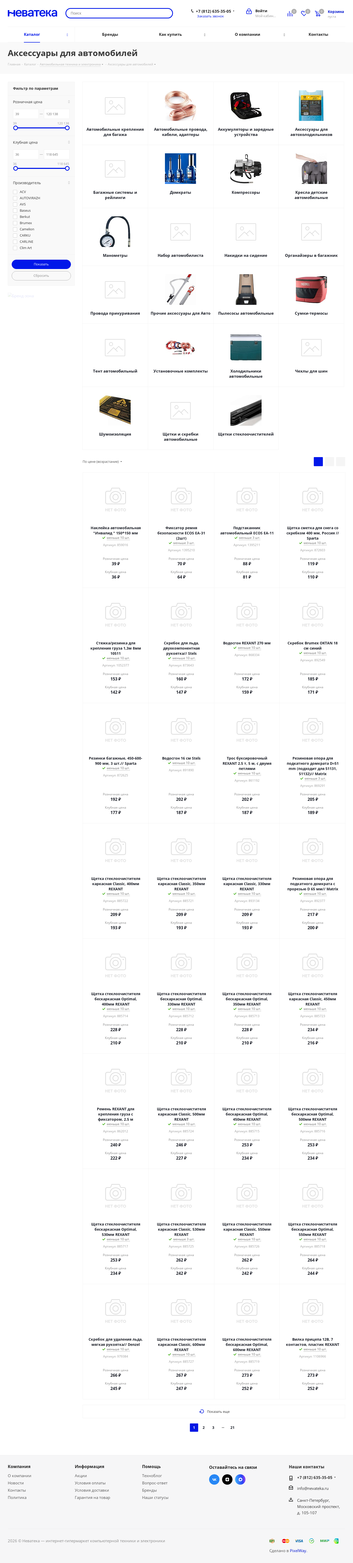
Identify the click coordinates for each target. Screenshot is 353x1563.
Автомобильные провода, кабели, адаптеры (180, 132)
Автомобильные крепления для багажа (115, 132)
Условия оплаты (90, 1482)
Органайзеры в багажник (311, 255)
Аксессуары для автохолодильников (311, 132)
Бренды (149, 1490)
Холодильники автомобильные (246, 373)
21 (232, 1427)
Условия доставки (92, 1490)
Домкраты (180, 192)
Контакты (17, 1490)
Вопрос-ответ (155, 1482)
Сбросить (41, 275)
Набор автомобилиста (180, 255)
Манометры (115, 255)
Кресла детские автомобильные (311, 195)
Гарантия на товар (92, 1497)
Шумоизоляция (115, 434)
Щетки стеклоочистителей (246, 434)
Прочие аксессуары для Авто (180, 313)
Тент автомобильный (115, 371)
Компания (19, 1466)
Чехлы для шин (311, 371)
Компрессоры (246, 192)
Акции (81, 1475)
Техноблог (152, 1475)
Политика (17, 1497)
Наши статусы (155, 1497)
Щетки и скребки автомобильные (180, 436)
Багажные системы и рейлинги (115, 195)
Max (240, 1479)
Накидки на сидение (245, 255)
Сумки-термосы (311, 313)
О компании (19, 1475)
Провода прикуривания (115, 313)
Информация (89, 1466)
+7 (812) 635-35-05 (213, 11)
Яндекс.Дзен (227, 1479)
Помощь (151, 1466)
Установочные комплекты (181, 371)
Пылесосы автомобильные (246, 313)
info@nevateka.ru (313, 1488)
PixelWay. (298, 1550)
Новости (16, 1482)
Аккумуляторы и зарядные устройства (246, 132)
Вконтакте (214, 1479)
